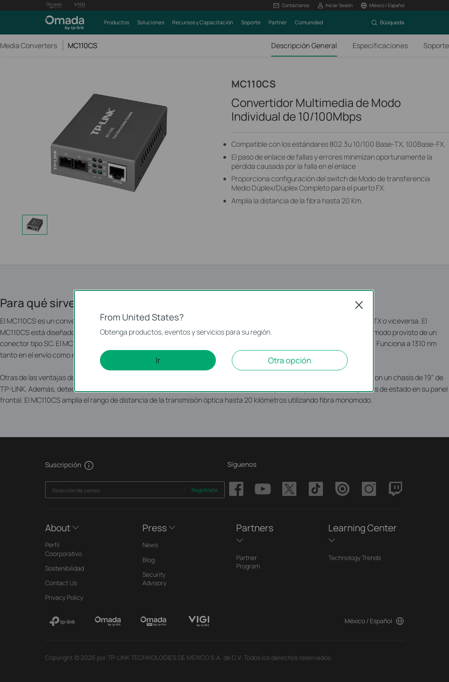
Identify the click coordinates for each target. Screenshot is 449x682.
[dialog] (224, 341)
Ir (158, 360)
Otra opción (289, 360)
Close (359, 305)
